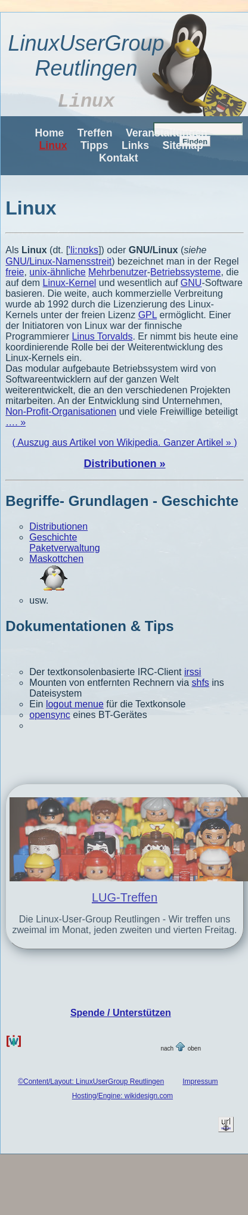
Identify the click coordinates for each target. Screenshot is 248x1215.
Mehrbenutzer (117, 272)
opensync (49, 715)
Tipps (94, 145)
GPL (147, 315)
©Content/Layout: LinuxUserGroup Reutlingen (91, 1081)
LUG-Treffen (124, 897)
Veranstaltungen (166, 133)
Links (135, 145)
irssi (192, 672)
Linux (53, 145)
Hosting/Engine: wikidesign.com (122, 1096)
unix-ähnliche (57, 272)
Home (49, 133)
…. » (15, 422)
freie (14, 272)
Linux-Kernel (70, 283)
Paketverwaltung (64, 548)
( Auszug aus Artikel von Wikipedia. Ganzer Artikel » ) (124, 442)
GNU (191, 283)
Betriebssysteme (185, 272)
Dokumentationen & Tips (89, 626)
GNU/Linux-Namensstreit (58, 261)
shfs (200, 683)
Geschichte (53, 537)
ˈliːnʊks (83, 250)
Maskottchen (56, 559)
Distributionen (58, 526)
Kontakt (118, 158)
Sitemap (182, 145)
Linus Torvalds (102, 336)
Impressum (200, 1081)
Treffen (95, 133)
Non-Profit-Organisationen (60, 411)
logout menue (75, 704)
